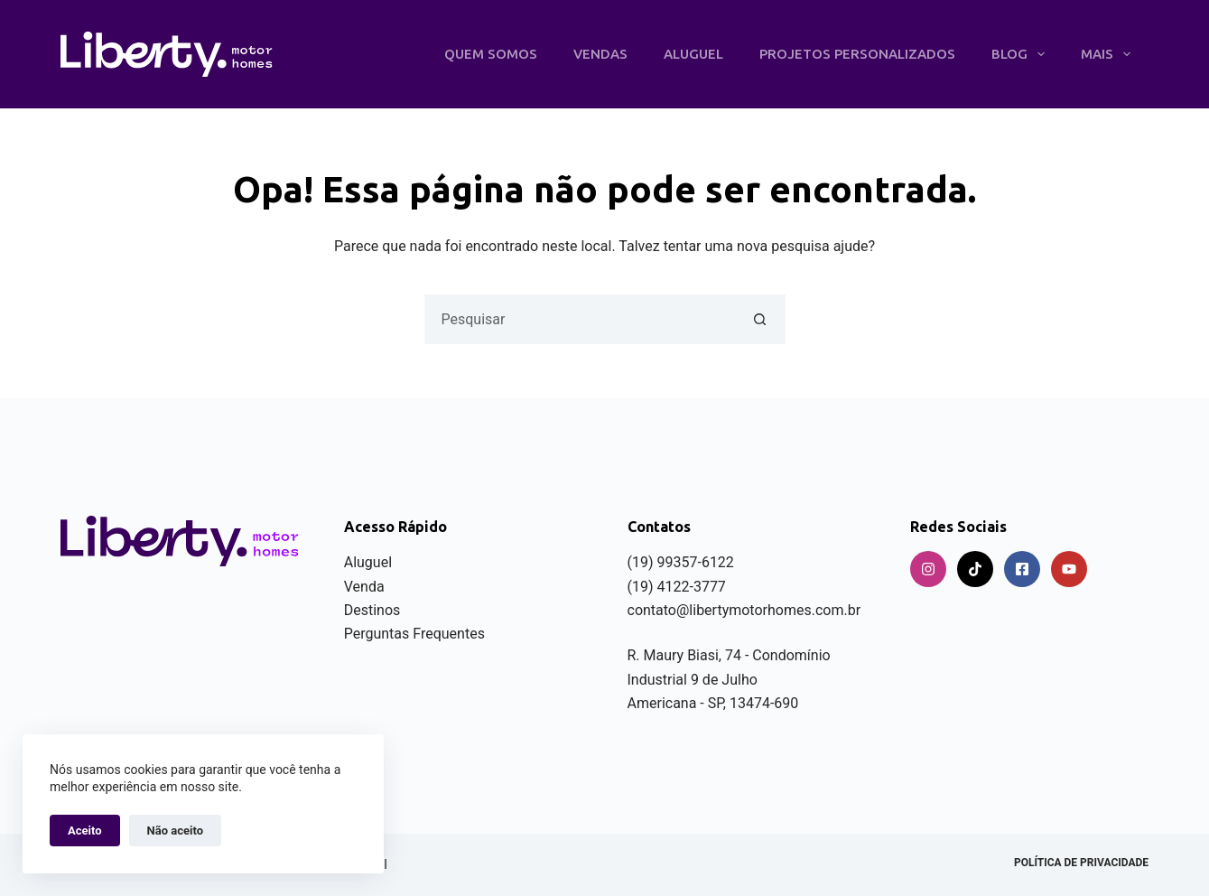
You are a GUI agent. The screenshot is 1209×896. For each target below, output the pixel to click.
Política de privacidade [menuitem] (1081, 862)
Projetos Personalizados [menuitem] (857, 53)
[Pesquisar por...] (580, 319)
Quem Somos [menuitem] (490, 53)
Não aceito (175, 830)
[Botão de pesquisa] (761, 319)
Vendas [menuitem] (600, 53)
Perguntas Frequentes (414, 633)
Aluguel (368, 562)
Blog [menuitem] (1021, 54)
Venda (364, 586)
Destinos (372, 610)
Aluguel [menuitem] (693, 53)
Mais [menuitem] (1109, 54)
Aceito (85, 830)
